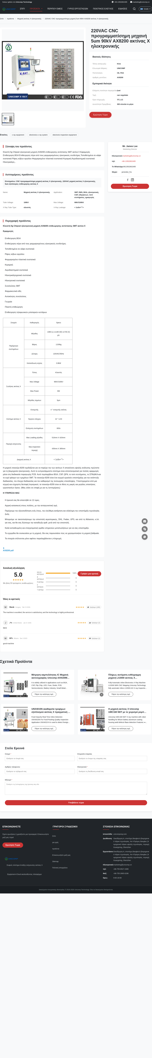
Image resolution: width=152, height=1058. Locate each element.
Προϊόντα (35, 9)
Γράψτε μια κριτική (89, 574)
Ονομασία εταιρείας (84, 754)
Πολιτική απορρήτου (60, 869)
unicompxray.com (120, 836)
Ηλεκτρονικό (82, 767)
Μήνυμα (8, 780)
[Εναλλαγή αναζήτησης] (134, 9)
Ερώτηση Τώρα (130, 186)
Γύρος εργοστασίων (78, 9)
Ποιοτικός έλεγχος (103, 9)
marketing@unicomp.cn (141, 2)
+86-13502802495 (129, 161)
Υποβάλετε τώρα (76, 804)
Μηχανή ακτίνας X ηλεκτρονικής (29, 19)
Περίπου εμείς (55, 9)
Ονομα (8, 754)
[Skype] (145, 529)
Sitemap (55, 863)
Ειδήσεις (122, 9)
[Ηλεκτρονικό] (145, 521)
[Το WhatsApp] (145, 537)
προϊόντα (10, 19)
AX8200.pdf (8, 550)
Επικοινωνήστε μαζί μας (61, 857)
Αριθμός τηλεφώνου (12, 767)
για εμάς (55, 844)
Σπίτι (22, 9)
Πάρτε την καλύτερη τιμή (44, 694)
